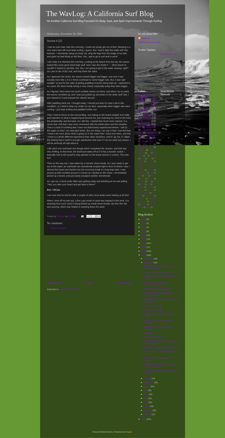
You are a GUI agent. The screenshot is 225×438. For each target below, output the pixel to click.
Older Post (124, 283)
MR (146, 176)
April (146, 402)
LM (153, 104)
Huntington (142, 173)
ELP (149, 158)
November (149, 262)
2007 (143, 243)
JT (154, 100)
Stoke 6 (141, 190)
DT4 (154, 138)
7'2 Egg (142, 111)
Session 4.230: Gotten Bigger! (156, 289)
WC (140, 133)
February (148, 410)
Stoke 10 (147, 144)
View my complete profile (149, 42)
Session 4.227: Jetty (152, 306)
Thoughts (142, 147)
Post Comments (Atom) (69, 289)
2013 (143, 223)
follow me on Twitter (169, 54)
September (149, 382)
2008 (143, 239)
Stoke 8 (150, 190)
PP (151, 178)
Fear (150, 161)
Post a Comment (58, 228)
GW (143, 141)
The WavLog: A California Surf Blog (99, 14)
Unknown (145, 38)
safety (148, 207)
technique (151, 133)
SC (155, 181)
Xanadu (153, 201)
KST (151, 173)
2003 (143, 419)
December (149, 258)
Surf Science (143, 193)
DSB (142, 158)
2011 (143, 227)
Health (150, 170)
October (148, 378)
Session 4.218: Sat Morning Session (159, 348)
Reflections (151, 127)
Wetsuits (141, 150)
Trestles (149, 196)
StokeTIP (147, 130)
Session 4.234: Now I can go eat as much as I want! (159, 267)
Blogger (128, 432)
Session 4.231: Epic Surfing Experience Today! (155, 284)
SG (148, 184)
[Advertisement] (89, 258)
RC (149, 181)
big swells (152, 136)
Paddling (141, 181)
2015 (143, 219)
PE (142, 136)
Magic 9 (152, 141)
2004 (143, 255)
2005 (143, 251)
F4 (147, 114)
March (147, 406)
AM (149, 153)
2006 (143, 247)
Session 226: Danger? (153, 310)
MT (139, 127)
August (147, 386)
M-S (139, 176)
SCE (142, 184)
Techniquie (144, 124)
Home (90, 283)
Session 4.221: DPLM (153, 337)
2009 (143, 235)
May (146, 398)
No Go (153, 176)
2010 (143, 231)
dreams (143, 204)
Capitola (153, 155)
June (146, 394)
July (146, 390)
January (148, 414)
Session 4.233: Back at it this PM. (158, 272)
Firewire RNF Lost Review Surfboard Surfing (147, 167)
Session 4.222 (149, 333)
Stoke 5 (150, 187)
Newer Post (54, 283)
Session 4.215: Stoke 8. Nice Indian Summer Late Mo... (159, 365)
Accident (144, 138)
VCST (140, 198)
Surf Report (144, 117)
